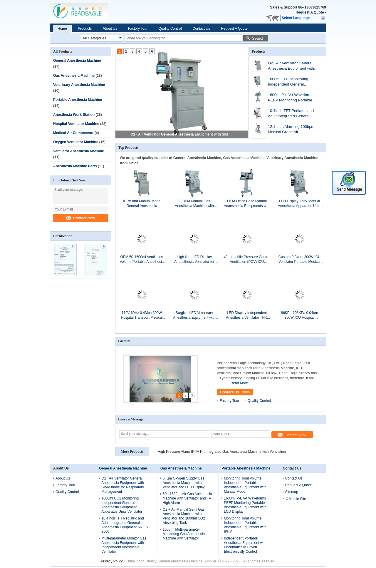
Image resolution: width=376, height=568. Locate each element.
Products (85, 28)
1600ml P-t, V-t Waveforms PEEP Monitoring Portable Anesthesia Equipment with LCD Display (291, 98)
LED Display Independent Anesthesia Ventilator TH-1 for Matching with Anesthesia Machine (246, 315)
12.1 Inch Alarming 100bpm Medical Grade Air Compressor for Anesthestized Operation (291, 129)
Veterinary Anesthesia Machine (79, 85)
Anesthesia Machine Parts (75, 166)
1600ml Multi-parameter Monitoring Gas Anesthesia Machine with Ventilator (184, 533)
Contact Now (80, 218)
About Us (110, 28)
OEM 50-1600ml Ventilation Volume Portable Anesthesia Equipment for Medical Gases (142, 259)
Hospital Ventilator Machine (76, 124)
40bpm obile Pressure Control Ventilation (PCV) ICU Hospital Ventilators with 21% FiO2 (247, 259)
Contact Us (201, 28)
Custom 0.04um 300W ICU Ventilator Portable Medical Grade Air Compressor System (299, 259)
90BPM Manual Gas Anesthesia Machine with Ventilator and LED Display (194, 203)
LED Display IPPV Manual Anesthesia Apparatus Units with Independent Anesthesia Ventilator (299, 203)
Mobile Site (295, 499)
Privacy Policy (112, 561)
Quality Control (170, 28)
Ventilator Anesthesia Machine (78, 151)
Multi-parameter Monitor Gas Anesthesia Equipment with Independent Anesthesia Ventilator (123, 545)
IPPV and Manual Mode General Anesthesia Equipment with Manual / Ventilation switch (141, 203)
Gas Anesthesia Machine (74, 75)
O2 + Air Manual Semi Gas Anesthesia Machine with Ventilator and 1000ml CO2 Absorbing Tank (184, 516)
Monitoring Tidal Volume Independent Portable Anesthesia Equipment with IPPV (245, 525)
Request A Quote (310, 12)
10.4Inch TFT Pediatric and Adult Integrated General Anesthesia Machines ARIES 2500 (292, 113)
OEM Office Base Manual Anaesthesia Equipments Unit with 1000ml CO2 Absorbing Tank (247, 203)
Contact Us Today (235, 392)
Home (62, 28)
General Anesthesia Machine (77, 61)
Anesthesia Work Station (74, 115)
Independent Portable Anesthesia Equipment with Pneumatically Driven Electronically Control (245, 545)
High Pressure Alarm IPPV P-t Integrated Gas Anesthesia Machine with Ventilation (222, 452)
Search (258, 38)
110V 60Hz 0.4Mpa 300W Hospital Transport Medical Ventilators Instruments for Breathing (141, 315)
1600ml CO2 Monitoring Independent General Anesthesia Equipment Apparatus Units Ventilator (290, 82)
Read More (239, 383)
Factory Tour (137, 28)
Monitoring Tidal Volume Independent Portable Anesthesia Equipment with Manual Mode (245, 485)
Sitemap (291, 492)
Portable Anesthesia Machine (77, 100)
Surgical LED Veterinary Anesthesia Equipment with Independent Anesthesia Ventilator (194, 315)
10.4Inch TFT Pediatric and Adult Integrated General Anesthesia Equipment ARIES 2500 (124, 525)
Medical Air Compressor (73, 133)
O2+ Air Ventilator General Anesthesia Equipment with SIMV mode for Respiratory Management (181, 134)
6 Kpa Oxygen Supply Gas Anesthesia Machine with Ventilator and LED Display (184, 482)
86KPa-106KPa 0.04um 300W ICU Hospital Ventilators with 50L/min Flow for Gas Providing (299, 315)
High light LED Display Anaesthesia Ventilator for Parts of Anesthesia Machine (194, 259)
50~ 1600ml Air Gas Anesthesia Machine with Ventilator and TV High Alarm (187, 498)
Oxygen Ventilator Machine (75, 142)
